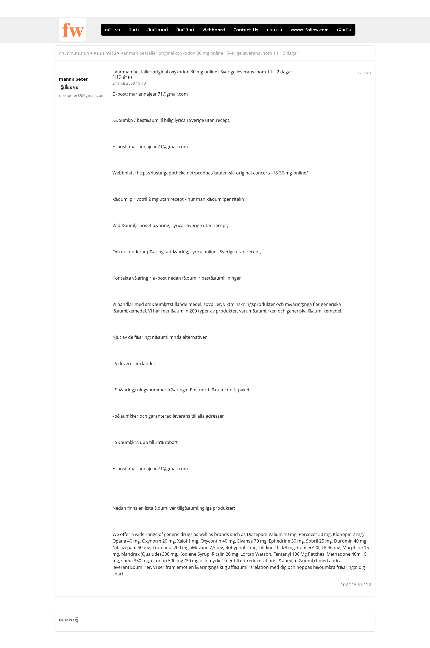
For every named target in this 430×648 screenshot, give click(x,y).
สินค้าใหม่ (185, 29)
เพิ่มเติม (344, 29)
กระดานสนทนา (74, 53)
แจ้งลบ (364, 73)
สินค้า (134, 29)
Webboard (213, 29)
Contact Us (245, 29)
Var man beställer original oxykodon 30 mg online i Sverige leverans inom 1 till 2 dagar (209, 53)
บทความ (274, 29)
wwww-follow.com (310, 29)
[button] (363, 30)
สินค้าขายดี (157, 29)
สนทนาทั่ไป (105, 53)
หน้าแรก (112, 29)
